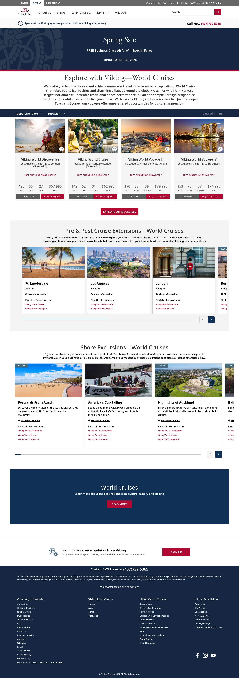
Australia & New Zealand (152, 635)
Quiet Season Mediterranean (154, 627)
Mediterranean (147, 623)
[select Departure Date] (29, 113)
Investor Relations (26, 635)
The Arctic (200, 608)
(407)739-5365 (211, 24)
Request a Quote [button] (52, 196)
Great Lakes (201, 611)
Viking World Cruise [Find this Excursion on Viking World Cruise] (27, 435)
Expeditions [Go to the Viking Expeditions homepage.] (53, 3)
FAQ (19, 623)
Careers (21, 639)
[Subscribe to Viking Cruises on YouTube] (213, 655)
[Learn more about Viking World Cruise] (93, 136)
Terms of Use (23, 650)
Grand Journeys (147, 643)
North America (147, 611)
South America (147, 619)
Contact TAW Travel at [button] (201, 3)
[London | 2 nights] (184, 262)
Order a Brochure (26, 608)
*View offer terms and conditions (119, 587)
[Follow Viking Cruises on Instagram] (205, 655)
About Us (21, 631)
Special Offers (24, 611)
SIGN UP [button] (176, 552)
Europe (92, 604)
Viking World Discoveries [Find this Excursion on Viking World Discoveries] (30, 430)
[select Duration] (56, 113)
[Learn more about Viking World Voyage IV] (199, 136)
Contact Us (22, 604)
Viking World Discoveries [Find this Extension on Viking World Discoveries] (102, 304)
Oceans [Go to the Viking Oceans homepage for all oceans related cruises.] (37, 3)
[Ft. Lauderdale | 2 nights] (53, 262)
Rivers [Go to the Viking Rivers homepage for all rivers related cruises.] (24, 3)
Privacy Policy (24, 654)
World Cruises (146, 639)
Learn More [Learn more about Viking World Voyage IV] (187, 196)
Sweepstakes (23, 615)
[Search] (217, 12)
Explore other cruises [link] (119, 211)
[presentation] (202, 319)
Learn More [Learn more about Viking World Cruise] (81, 196)
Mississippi (93, 615)
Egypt (91, 611)
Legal (20, 646)
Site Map (21, 643)
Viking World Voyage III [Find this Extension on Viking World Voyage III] (36, 308)
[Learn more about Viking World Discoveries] (40, 136)
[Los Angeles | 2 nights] (118, 262)
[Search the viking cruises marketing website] (192, 12)
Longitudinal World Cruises (208, 627)
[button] (61, 149)
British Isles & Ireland (150, 608)
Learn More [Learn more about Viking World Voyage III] (134, 196)
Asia (90, 608)
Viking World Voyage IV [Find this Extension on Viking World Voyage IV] (102, 308)
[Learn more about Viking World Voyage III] (146, 136)
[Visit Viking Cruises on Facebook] (197, 655)
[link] (45, 13)
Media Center (24, 627)
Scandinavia (146, 604)
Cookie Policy (23, 658)
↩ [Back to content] (184, 579)
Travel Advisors (25, 619)
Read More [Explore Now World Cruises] (119, 504)
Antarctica (200, 604)
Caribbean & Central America (154, 615)
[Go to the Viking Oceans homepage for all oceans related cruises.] (25, 11)
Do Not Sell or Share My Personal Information (39, 662)
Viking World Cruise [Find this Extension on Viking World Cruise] (34, 304)
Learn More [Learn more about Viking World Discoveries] (28, 196)
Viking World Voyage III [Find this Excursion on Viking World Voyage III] (29, 439)
